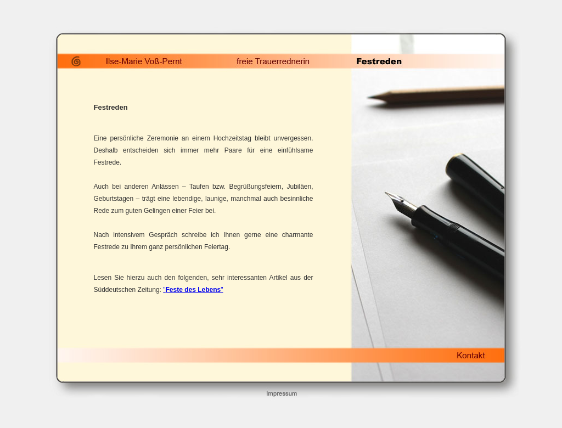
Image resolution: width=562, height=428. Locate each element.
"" (193, 290)
